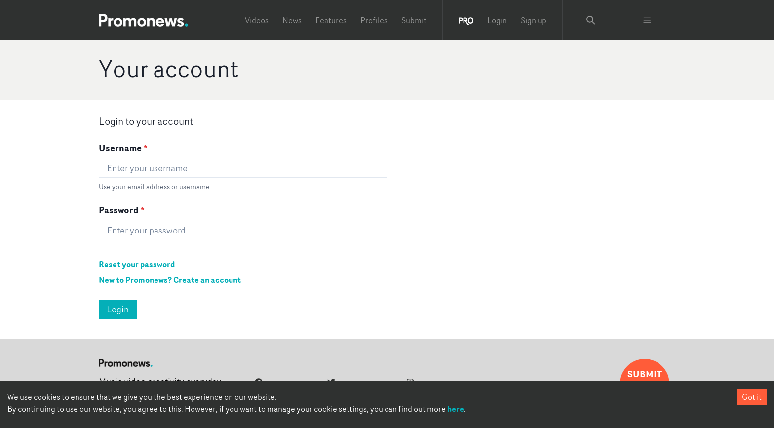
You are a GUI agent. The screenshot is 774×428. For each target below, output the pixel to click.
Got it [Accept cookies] (752, 396)
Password (122, 209)
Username (123, 147)
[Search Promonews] (591, 20)
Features (331, 20)
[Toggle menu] (647, 20)
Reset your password (137, 264)
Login (497, 20)
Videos (257, 20)
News (292, 20)
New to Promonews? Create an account (170, 280)
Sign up (533, 20)
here (455, 409)
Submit (413, 20)
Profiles (373, 20)
